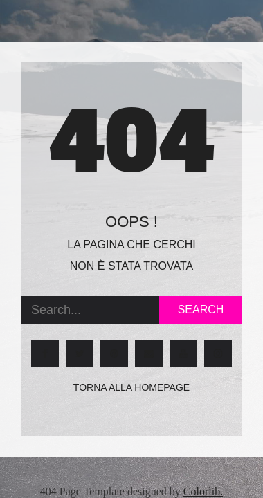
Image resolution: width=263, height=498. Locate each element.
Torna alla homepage (131, 387)
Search (201, 309)
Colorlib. (203, 491)
